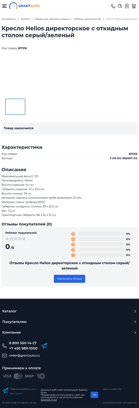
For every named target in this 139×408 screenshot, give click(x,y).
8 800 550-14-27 (23, 343)
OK (94, 394)
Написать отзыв (69, 278)
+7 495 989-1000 (23, 348)
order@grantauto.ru (24, 355)
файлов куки (49, 399)
